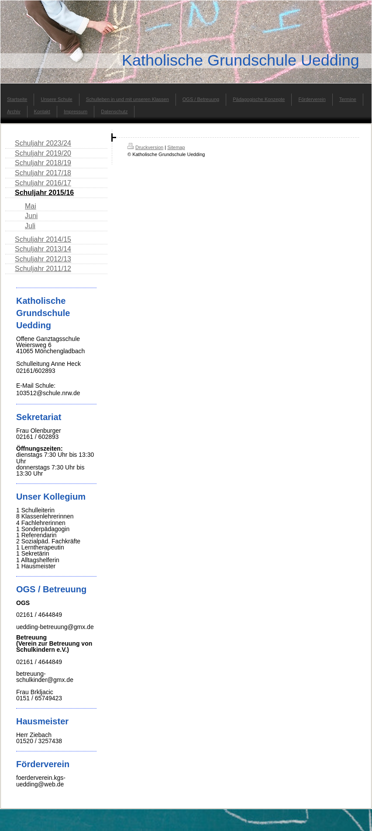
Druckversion (145, 147)
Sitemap (176, 147)
